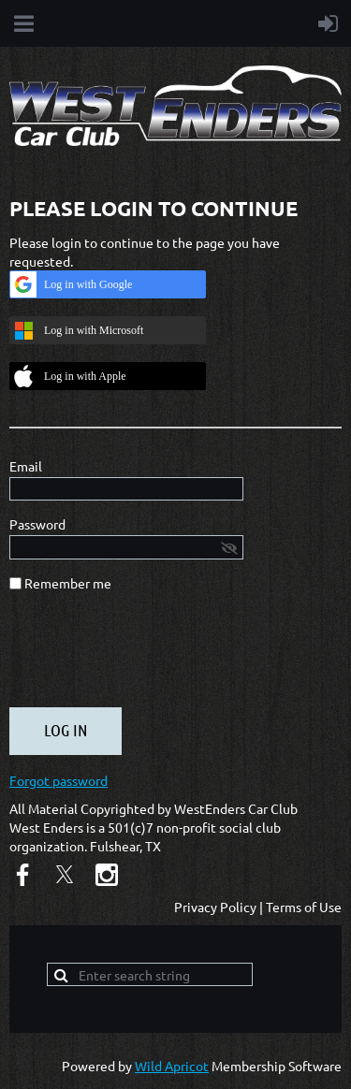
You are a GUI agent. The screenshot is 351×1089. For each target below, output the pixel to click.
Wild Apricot (172, 1065)
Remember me (67, 582)
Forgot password (58, 780)
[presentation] (151, 656)
